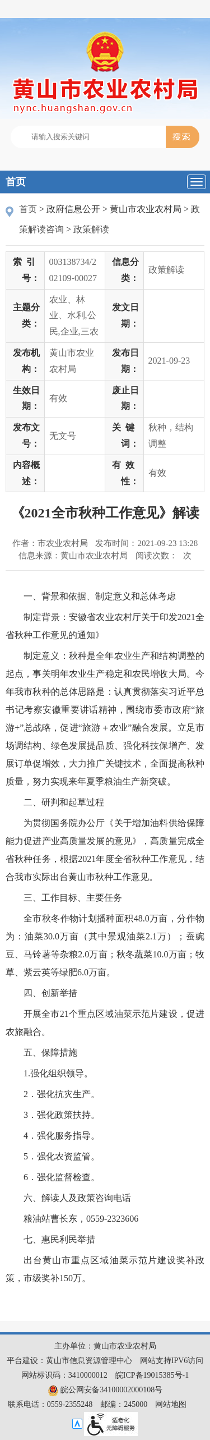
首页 (16, 181)
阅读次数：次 (164, 555)
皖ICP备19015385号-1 (152, 1375)
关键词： (125, 435)
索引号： (26, 270)
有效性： (125, 473)
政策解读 (91, 229)
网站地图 (170, 1404)
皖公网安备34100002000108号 (105, 1390)
